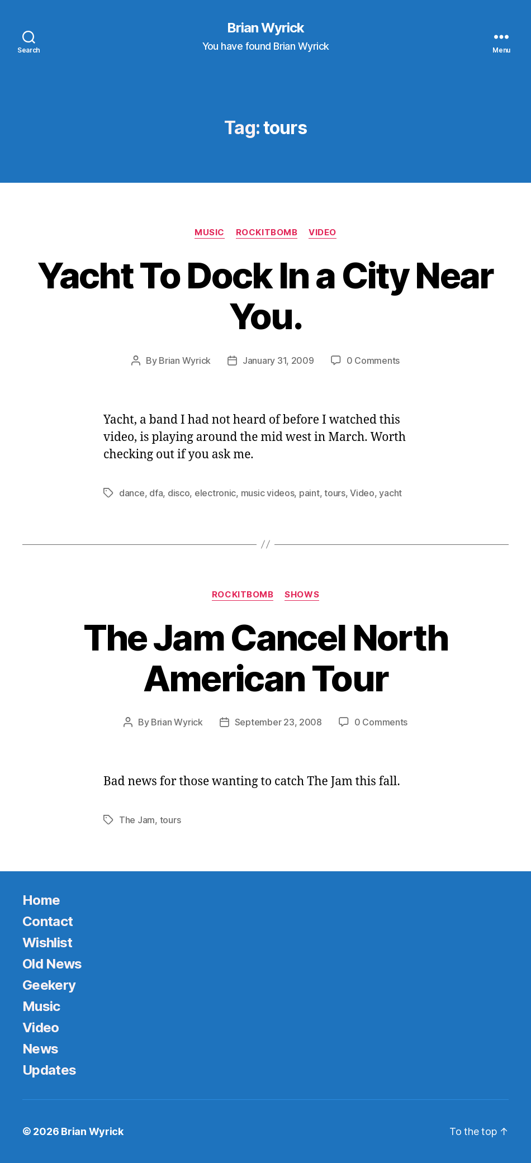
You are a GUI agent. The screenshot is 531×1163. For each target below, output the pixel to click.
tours (334, 493)
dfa (156, 493)
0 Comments (373, 360)
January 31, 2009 (278, 360)
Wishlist (47, 942)
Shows (302, 595)
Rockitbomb (267, 232)
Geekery (48, 985)
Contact (47, 921)
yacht (390, 493)
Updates (49, 1070)
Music (210, 232)
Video (322, 232)
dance (132, 493)
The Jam (137, 819)
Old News (52, 964)
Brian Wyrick (265, 28)
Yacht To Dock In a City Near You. (265, 296)
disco (179, 493)
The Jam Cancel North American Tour (265, 658)
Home (41, 900)
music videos (268, 493)
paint (309, 493)
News (40, 1049)
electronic (215, 493)
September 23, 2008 (278, 722)
